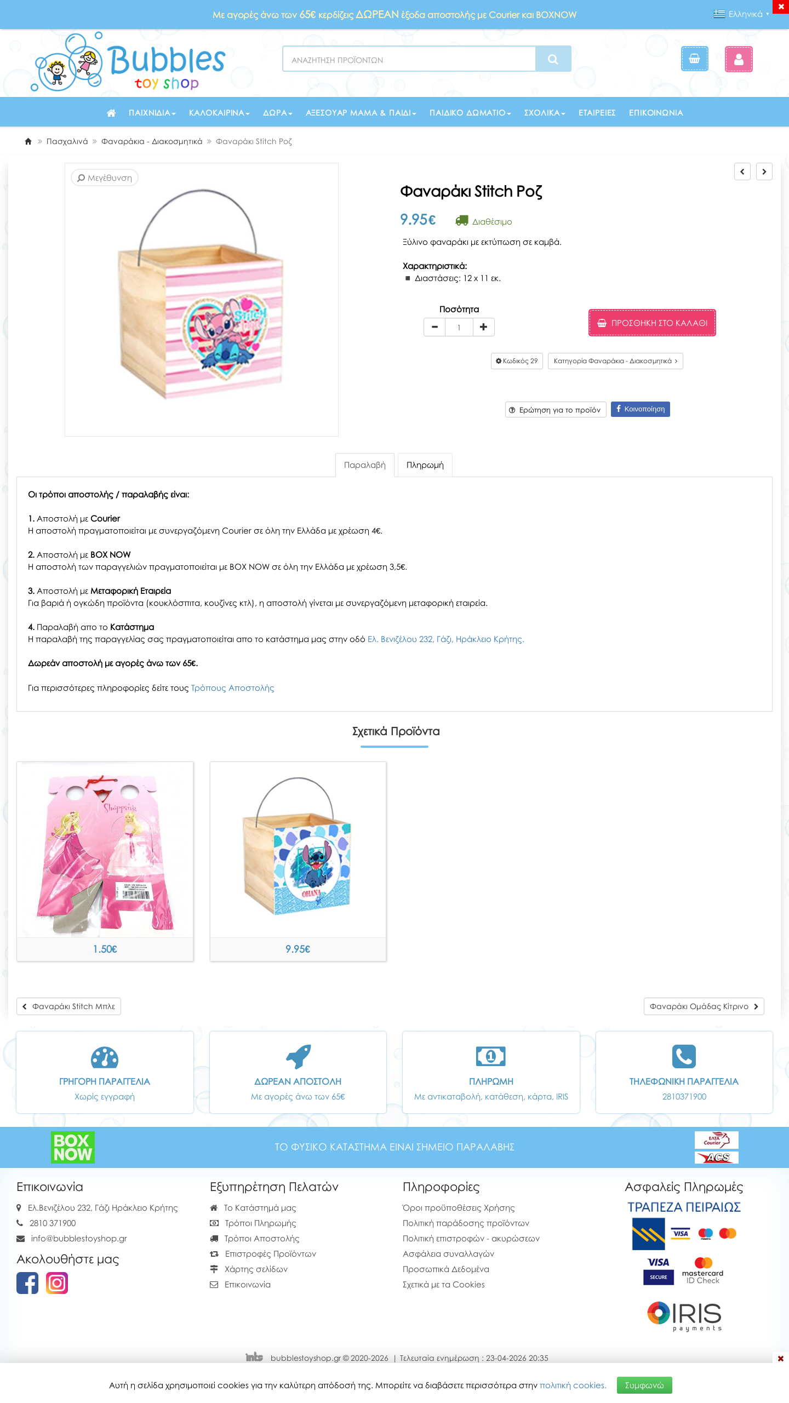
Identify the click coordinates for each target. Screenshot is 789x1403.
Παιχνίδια (152, 112)
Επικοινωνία (656, 112)
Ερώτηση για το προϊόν (555, 409)
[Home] (28, 141)
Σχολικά (544, 112)
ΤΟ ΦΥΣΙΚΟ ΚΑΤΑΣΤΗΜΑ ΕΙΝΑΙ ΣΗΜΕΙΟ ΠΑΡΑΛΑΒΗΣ (394, 1147)
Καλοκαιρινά (219, 112)
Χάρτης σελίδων (249, 1269)
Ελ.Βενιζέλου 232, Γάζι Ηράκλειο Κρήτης (103, 1207)
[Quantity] (459, 327)
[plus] (484, 327)
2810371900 (684, 1096)
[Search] (553, 59)
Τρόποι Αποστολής (255, 1238)
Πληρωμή (425, 464)
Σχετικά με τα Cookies (444, 1284)
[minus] (434, 327)
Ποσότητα (459, 309)
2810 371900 (53, 1223)
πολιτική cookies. (573, 1385)
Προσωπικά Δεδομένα (446, 1269)
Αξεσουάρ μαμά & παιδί (361, 112)
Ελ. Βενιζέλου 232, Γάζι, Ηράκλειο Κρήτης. (446, 639)
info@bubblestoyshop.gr (79, 1238)
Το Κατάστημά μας (253, 1207)
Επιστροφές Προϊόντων (263, 1253)
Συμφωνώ (644, 1385)
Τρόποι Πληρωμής (253, 1223)
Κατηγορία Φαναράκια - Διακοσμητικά (615, 361)
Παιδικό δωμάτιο (470, 112)
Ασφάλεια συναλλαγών (448, 1253)
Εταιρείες (597, 112)
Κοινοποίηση (640, 409)
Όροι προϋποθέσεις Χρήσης (459, 1207)
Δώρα (277, 112)
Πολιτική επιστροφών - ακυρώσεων (471, 1238)
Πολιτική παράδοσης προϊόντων (466, 1223)
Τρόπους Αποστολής (233, 687)
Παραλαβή (365, 464)
